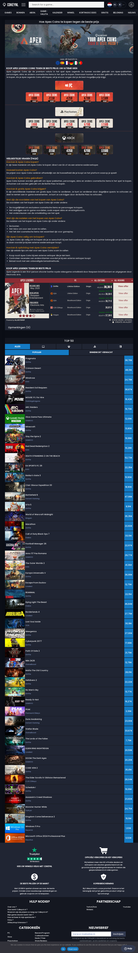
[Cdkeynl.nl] (4, 4)
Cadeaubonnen (42, 931)
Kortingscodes (87, 12)
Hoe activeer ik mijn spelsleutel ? (21, 913)
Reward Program (42, 929)
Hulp (128, 948)
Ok (63, 949)
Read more (72, 949)
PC (8, 929)
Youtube (127, 903)
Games (8, 12)
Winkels (89, 905)
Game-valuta (44, 13)
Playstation (12, 937)
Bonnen (20, 12)
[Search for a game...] (66, 5)
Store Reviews (41, 937)
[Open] (23, 5)
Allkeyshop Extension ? (17, 918)
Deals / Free (40, 934)
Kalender (57, 12)
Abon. (33, 12)
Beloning (118, 12)
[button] (131, 4)
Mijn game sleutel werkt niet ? (20, 911)
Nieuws (132, 12)
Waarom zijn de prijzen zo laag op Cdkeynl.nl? (27, 908)
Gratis (104, 12)
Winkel (70, 12)
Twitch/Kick (91, 903)
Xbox (9, 933)
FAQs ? (10, 916)
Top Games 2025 (42, 939)
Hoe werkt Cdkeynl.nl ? (17, 905)
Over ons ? (12, 903)
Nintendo (11, 941)
